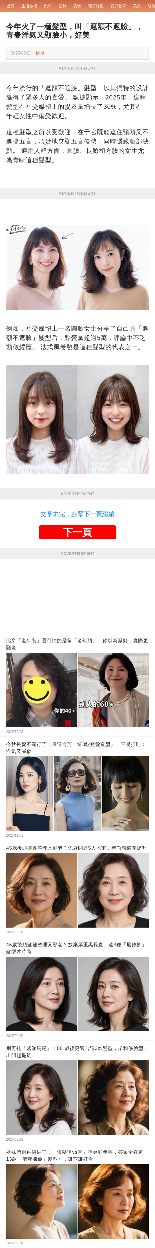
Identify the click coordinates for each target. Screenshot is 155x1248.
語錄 (63, 6)
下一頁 (77, 532)
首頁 (11, 6)
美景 (137, 6)
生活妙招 (29, 6)
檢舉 (40, 53)
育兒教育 (118, 6)
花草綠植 (96, 6)
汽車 (48, 6)
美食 (77, 6)
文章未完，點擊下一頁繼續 (77, 514)
